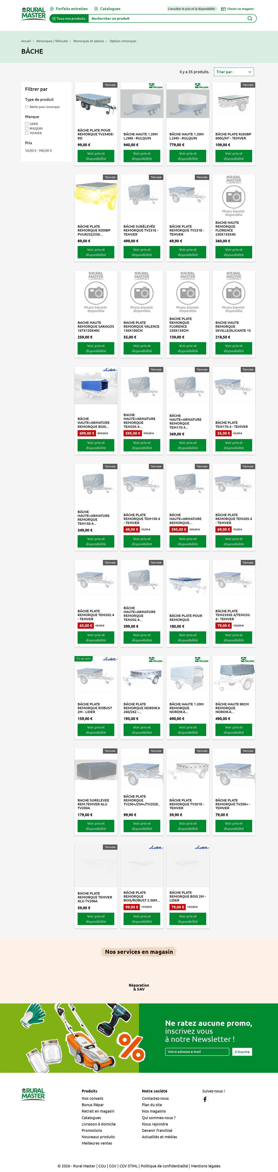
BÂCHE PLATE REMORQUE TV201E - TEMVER (187, 804)
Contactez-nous (155, 1098)
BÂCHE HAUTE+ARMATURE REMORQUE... (186, 519)
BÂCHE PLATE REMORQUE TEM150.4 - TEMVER (142, 519)
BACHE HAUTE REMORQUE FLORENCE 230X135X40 (227, 228)
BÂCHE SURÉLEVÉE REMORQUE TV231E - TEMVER (141, 230)
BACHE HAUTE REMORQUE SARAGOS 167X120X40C (96, 326)
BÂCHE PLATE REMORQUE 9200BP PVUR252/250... (94, 230)
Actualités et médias (159, 1137)
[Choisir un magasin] (237, 8)
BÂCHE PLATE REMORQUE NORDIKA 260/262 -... (142, 708)
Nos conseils (92, 1098)
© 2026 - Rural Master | (78, 1166)
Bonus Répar (93, 1104)
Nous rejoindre (155, 1124)
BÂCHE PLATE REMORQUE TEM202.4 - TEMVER (96, 615)
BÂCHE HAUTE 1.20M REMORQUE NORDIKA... (187, 708)
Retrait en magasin (98, 1111)
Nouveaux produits (98, 1137)
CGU (102, 1166)
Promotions (92, 1130)
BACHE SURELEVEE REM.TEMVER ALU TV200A (93, 804)
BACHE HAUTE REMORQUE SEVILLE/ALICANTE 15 (233, 326)
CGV (112, 1166)
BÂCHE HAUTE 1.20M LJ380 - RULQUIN (141, 136)
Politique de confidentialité (164, 1166)
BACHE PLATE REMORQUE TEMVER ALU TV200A (95, 897)
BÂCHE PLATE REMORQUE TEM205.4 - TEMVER (233, 519)
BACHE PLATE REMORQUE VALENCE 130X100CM (141, 326)
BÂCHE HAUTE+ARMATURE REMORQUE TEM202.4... (140, 614)
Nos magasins (154, 1111)
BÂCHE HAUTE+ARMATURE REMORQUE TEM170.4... (186, 421)
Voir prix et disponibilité (96, 155)
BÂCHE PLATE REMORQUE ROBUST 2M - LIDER (95, 708)
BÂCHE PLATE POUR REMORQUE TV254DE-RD (96, 134)
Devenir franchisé (157, 1130)
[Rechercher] (172, 18)
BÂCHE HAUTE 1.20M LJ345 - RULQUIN (187, 136)
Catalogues (107, 8)
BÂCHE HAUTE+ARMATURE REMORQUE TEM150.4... (94, 517)
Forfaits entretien (68, 8)
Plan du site (152, 1104)
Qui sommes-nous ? (158, 1117)
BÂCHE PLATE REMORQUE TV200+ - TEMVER (232, 804)
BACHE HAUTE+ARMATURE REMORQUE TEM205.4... (140, 420)
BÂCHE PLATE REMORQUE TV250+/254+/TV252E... (142, 802)
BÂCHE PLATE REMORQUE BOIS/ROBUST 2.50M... (142, 896)
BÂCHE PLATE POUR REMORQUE (186, 617)
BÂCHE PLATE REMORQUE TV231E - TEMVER (187, 230)
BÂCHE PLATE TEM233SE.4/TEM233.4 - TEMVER (233, 615)
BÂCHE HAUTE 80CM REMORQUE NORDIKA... (232, 708)
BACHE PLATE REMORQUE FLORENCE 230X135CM (181, 324)
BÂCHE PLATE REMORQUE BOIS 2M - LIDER (188, 896)
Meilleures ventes (97, 1143)
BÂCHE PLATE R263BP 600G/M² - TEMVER (233, 136)
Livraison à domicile (99, 1124)
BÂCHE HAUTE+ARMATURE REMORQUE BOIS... (94, 422)
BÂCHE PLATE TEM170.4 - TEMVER (231, 424)
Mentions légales (205, 1166)
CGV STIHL (129, 1166)
